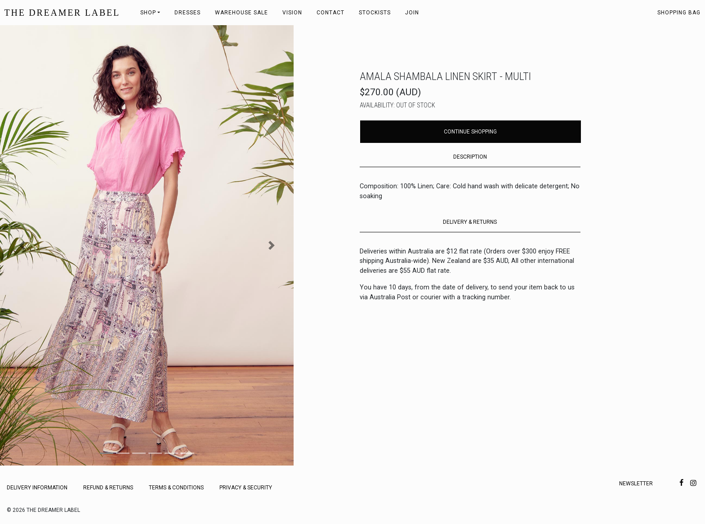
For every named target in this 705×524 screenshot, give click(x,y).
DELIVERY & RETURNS (470, 222)
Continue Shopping (470, 132)
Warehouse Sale (241, 12)
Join (412, 12)
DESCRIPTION (470, 157)
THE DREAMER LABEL (62, 13)
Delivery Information (37, 487)
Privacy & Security (245, 487)
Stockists (375, 12)
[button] (22, 245)
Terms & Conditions (176, 487)
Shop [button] (148, 12)
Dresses (187, 12)
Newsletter (636, 483)
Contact (330, 12)
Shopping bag (679, 12)
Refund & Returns (108, 487)
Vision (292, 12)
